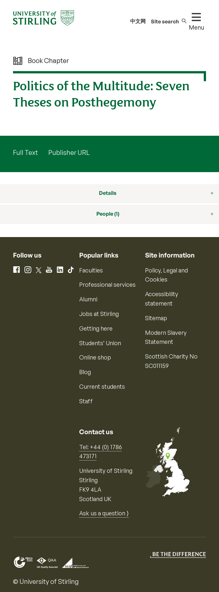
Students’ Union (100, 342)
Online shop (95, 357)
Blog (85, 371)
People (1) (107, 213)
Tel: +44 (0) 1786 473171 (100, 451)
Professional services (107, 284)
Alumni (88, 299)
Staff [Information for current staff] (86, 401)
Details (107, 193)
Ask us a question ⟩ (104, 513)
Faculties (91, 270)
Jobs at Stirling (99, 313)
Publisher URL (69, 152)
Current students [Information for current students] (102, 386)
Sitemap (156, 317)
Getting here (96, 328)
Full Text (25, 152)
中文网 (138, 21)
